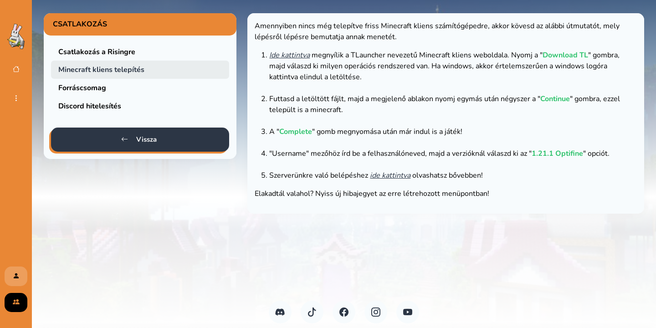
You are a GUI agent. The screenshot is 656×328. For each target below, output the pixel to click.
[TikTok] (312, 312)
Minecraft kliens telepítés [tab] (101, 70)
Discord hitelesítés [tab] (89, 106)
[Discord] (280, 312)
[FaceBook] (344, 312)
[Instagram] (375, 312)
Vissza (139, 139)
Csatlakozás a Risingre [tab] (96, 52)
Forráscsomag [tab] (82, 88)
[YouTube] (407, 312)
